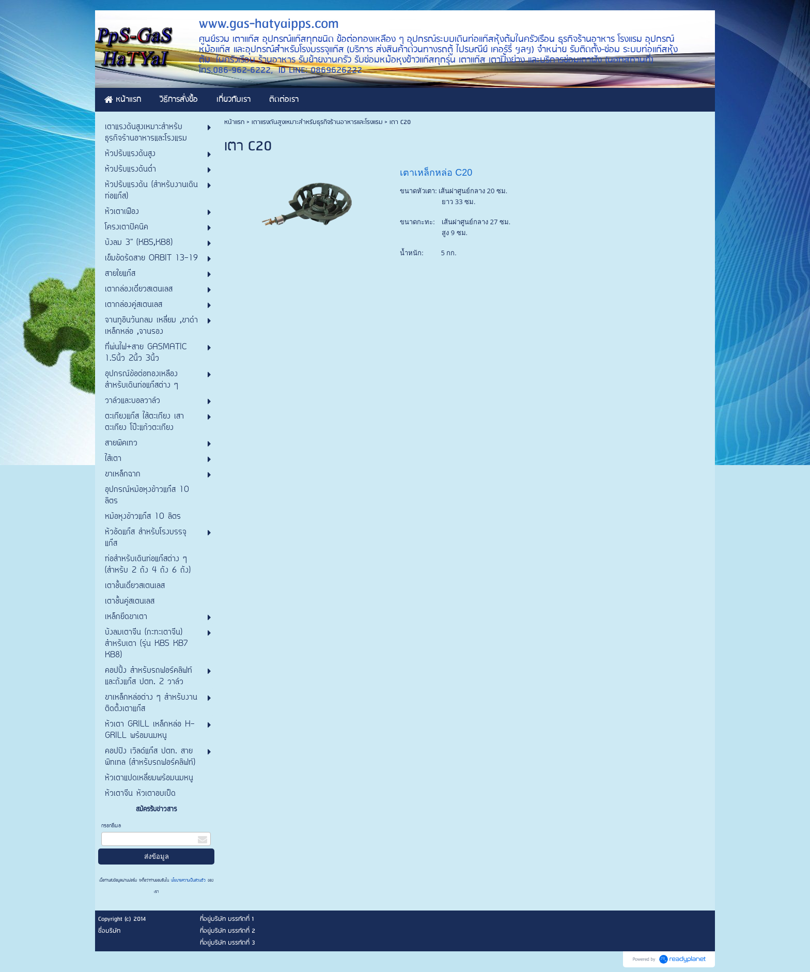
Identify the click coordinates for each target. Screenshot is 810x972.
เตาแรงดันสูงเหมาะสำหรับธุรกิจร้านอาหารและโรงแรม (317, 122)
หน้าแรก (234, 122)
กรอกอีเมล (111, 826)
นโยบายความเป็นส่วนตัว (188, 880)
